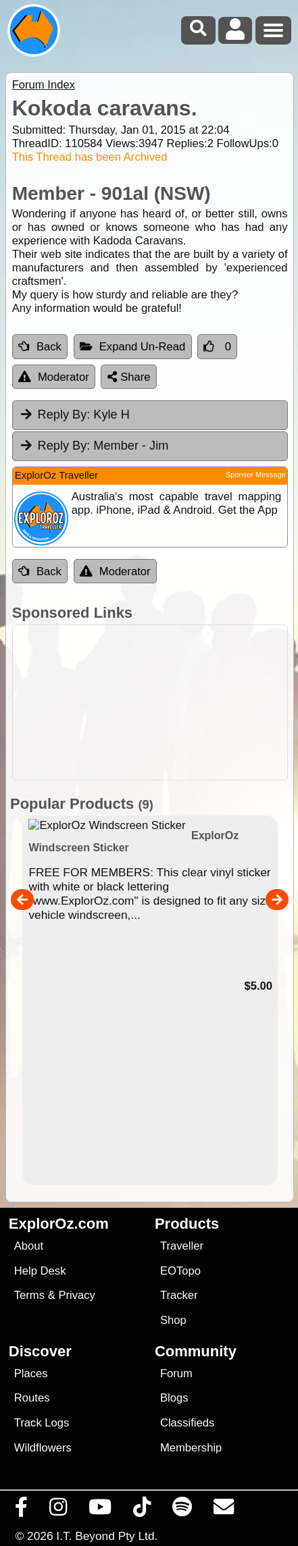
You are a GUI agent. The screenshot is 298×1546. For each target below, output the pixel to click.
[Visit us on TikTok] (142, 1510)
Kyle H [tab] (74, 414)
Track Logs (42, 1422)
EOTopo (180, 1270)
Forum (176, 1373)
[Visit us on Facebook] (21, 1510)
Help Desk (40, 1270)
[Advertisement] (156, 702)
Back (39, 346)
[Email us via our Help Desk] (224, 1510)
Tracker (179, 1295)
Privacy (76, 1295)
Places (31, 1373)
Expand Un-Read (133, 346)
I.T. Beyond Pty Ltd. (106, 1536)
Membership (191, 1447)
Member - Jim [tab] (94, 445)
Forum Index (43, 84)
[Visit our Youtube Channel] (100, 1510)
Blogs (174, 1397)
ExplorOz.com (59, 1223)
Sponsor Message (256, 475)
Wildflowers (43, 1447)
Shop (173, 1320)
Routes (32, 1397)
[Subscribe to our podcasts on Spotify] (182, 1510)
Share (129, 377)
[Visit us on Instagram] (58, 1510)
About (28, 1246)
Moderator (53, 377)
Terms (29, 1295)
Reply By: (64, 414)
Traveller (181, 1246)
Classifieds (187, 1422)
